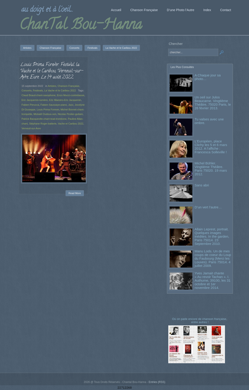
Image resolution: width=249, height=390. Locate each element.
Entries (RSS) (157, 382)
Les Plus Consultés (182, 67)
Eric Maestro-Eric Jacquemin (65, 100)
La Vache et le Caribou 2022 (60, 90)
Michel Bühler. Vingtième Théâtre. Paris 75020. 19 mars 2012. (211, 168)
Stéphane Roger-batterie (42, 123)
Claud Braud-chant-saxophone (39, 95)
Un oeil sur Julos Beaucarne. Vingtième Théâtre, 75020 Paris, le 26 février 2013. (213, 102)
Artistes (52, 86)
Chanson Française (68, 86)
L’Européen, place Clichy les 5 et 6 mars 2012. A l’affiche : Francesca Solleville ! (211, 146)
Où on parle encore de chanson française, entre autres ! (200, 320)
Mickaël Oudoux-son (45, 114)
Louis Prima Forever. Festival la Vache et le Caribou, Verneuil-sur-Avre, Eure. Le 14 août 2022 (51, 71)
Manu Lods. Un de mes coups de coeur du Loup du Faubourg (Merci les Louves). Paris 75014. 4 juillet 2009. (213, 258)
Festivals (38, 90)
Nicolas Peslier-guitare (70, 114)
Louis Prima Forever (48, 109)
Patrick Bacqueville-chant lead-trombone (44, 118)
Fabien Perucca (30, 104)
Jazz (70, 104)
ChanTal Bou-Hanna (80, 26)
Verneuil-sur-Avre (31, 128)
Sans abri (202, 185)
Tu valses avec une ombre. (209, 121)
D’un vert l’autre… (208, 207)
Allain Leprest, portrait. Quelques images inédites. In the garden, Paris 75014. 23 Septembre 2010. (212, 236)
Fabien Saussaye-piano (54, 104)
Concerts (27, 90)
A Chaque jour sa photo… (208, 77)
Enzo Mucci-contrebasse (70, 95)
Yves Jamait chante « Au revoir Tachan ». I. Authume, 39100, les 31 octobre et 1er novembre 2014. (212, 280)
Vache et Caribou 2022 (70, 123)
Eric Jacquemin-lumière (35, 100)
